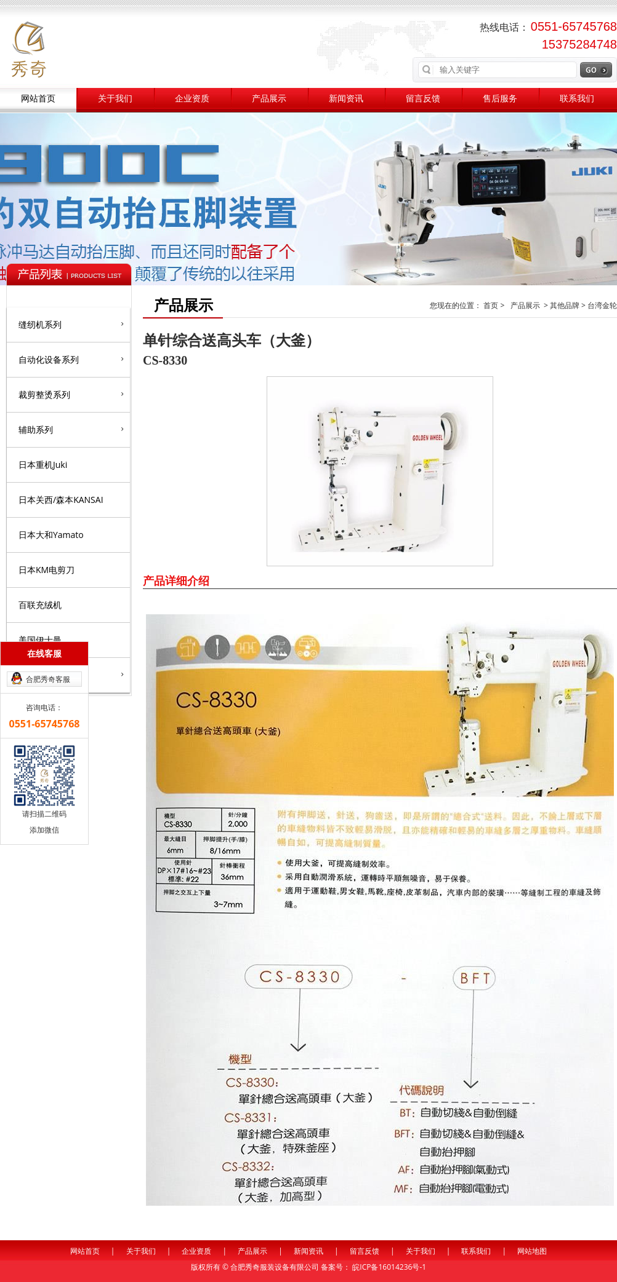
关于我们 (115, 98)
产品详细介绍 (176, 580)
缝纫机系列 (71, 324)
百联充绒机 (40, 605)
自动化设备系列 (71, 359)
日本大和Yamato (51, 534)
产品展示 (269, 98)
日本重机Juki (42, 464)
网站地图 (532, 1251)
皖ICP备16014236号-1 (389, 1267)
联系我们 (577, 98)
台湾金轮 (602, 305)
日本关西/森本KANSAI (60, 499)
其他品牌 (564, 305)
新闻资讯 (346, 98)
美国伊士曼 (40, 640)
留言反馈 (423, 98)
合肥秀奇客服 (48, 679)
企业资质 (192, 98)
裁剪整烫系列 (71, 394)
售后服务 (500, 98)
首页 (491, 305)
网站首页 (38, 98)
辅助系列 (71, 429)
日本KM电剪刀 (46, 570)
